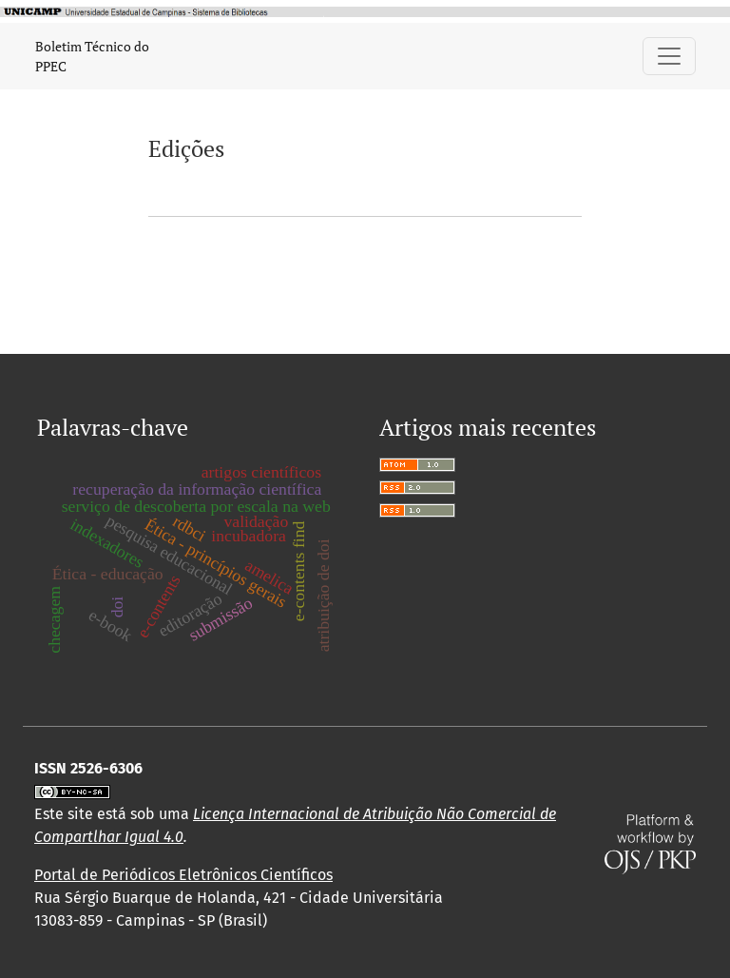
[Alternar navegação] (669, 56)
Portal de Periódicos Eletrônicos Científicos (183, 875)
